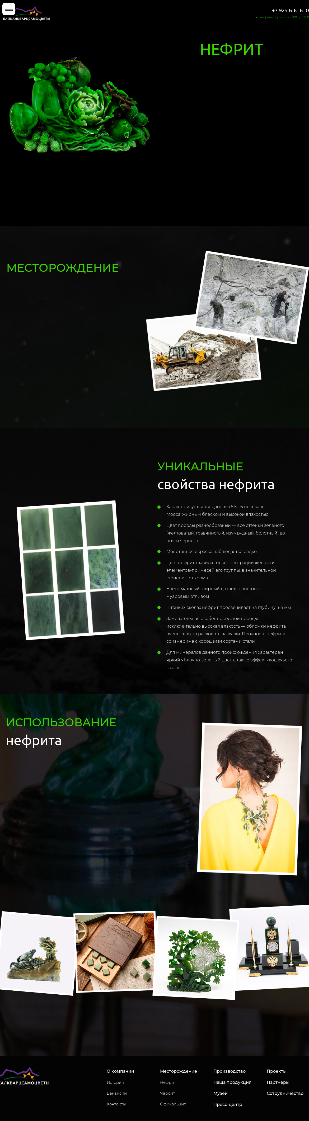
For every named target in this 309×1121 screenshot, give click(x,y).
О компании (120, 1071)
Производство (229, 1071)
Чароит (167, 1093)
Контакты (116, 1103)
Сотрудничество (285, 1093)
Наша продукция (232, 1082)
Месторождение (178, 1071)
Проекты (277, 1071)
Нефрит (168, 1082)
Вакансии (117, 1093)
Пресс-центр (227, 1104)
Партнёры (278, 1082)
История (115, 1082)
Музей (220, 1093)
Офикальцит (173, 1103)
